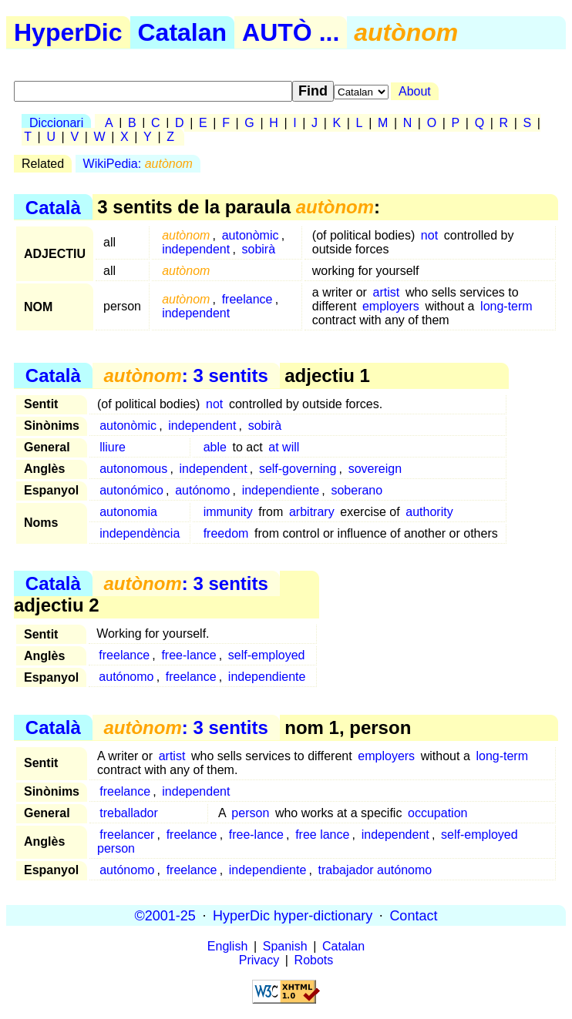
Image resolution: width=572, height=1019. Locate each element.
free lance (322, 834)
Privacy (259, 960)
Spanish (285, 946)
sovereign (375, 468)
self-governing (298, 468)
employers (390, 306)
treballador (128, 813)
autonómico (131, 490)
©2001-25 (165, 915)
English (227, 946)
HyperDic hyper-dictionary (292, 915)
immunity (228, 511)
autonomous (133, 468)
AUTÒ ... (290, 32)
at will (283, 447)
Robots (314, 960)
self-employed (266, 655)
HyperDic (68, 32)
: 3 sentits (185, 375)
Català (53, 206)
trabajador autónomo (375, 870)
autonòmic (250, 235)
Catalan (182, 32)
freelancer (126, 834)
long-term (506, 306)
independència (139, 533)
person (250, 813)
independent (196, 249)
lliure (112, 447)
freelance (247, 299)
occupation (437, 813)
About (415, 91)
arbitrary (312, 511)
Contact (413, 915)
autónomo (202, 490)
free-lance (188, 655)
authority (429, 511)
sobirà (258, 249)
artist (386, 292)
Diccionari (56, 122)
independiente (281, 490)
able (215, 447)
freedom (226, 533)
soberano (356, 490)
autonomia (128, 511)
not (429, 235)
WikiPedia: (138, 163)
